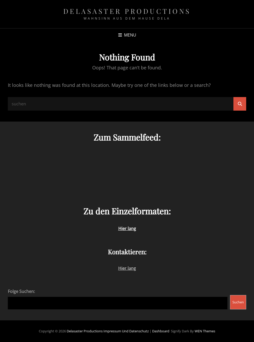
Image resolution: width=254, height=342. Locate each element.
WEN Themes (205, 331)
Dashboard (160, 331)
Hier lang (127, 268)
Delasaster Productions (127, 11)
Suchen (238, 302)
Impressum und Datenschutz (126, 331)
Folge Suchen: (21, 291)
